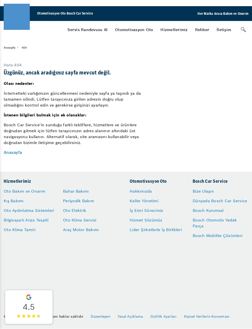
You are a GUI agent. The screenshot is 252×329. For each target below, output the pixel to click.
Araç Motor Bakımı (81, 229)
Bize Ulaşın (203, 191)
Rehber (202, 29)
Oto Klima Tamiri (19, 229)
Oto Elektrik (74, 210)
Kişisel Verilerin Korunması (207, 316)
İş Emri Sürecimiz (146, 210)
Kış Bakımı (14, 200)
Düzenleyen (100, 316)
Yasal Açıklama (130, 316)
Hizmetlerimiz (174, 29)
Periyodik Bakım (78, 200)
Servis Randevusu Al (87, 29)
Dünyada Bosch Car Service (220, 200)
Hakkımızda (141, 191)
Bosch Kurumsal (208, 210)
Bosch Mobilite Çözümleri (217, 235)
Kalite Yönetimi (144, 200)
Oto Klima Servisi (79, 220)
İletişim (224, 29)
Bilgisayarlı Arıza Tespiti (26, 220)
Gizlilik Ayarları (163, 316)
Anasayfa (13, 152)
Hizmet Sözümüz (146, 220)
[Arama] (243, 30)
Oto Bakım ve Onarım (24, 191)
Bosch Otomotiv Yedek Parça (215, 223)
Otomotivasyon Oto (134, 29)
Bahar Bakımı (76, 191)
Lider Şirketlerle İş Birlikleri (156, 229)
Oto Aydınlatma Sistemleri (29, 210)
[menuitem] (87, 29)
